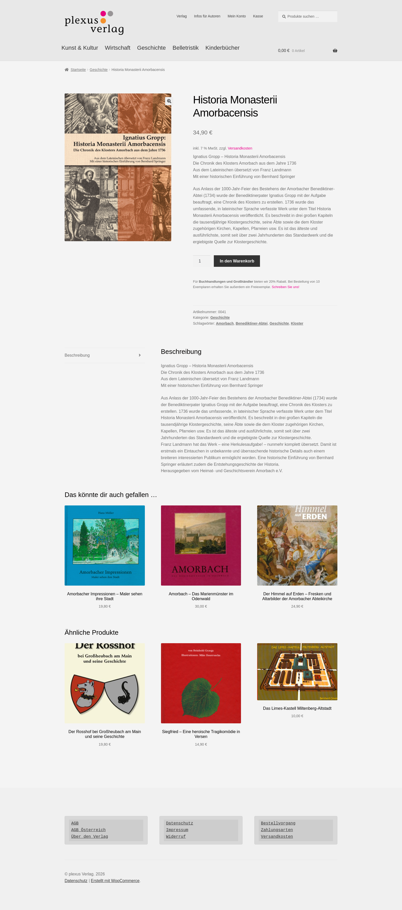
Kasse (258, 16)
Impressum (177, 830)
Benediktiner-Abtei (251, 323)
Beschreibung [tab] (77, 355)
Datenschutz (179, 823)
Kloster (297, 323)
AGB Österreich (88, 830)
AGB (75, 823)
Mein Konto (237, 16)
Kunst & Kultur (80, 48)
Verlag (182, 16)
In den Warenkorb (237, 261)
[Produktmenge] (201, 261)
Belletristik (186, 48)
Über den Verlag (89, 837)
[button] (169, 101)
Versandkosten (240, 148)
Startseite (78, 70)
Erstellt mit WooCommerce (115, 881)
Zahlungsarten (277, 830)
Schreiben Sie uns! (285, 287)
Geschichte (151, 48)
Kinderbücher (222, 48)
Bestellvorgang (278, 823)
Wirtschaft (117, 48)
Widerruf (176, 837)
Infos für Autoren (207, 16)
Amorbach (225, 323)
